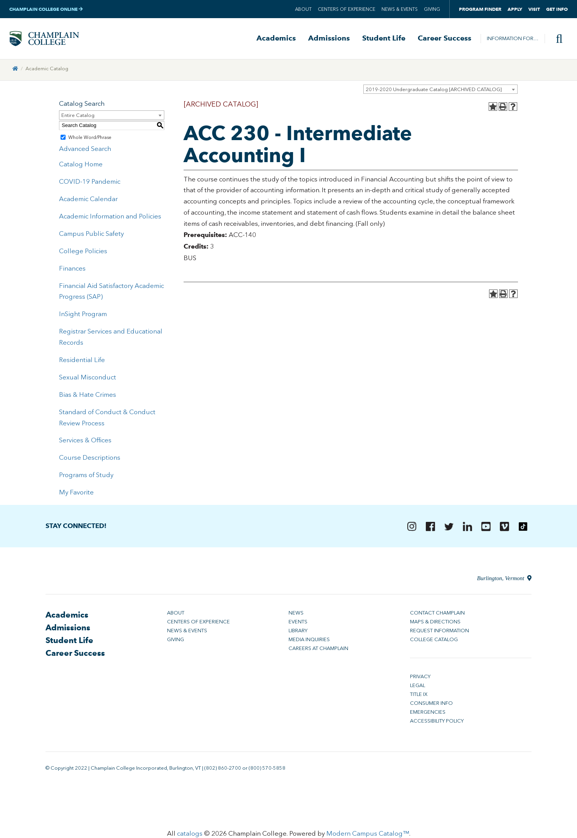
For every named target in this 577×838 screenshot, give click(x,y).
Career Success (444, 39)
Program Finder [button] (480, 9)
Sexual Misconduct (87, 378)
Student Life (383, 39)
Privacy (420, 678)
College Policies (83, 252)
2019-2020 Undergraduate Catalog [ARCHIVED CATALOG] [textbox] (434, 90)
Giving (432, 9)
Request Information (439, 632)
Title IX (418, 695)
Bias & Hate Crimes (87, 395)
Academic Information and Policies (110, 217)
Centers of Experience (346, 9)
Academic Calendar (88, 199)
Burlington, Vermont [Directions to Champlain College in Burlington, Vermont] (504, 579)
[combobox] (440, 90)
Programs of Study (86, 475)
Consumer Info (431, 704)
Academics (276, 39)
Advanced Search (85, 150)
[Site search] (556, 39)
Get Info (557, 9)
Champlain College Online (46, 9)
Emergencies (427, 713)
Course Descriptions (89, 458)
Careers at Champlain (318, 649)
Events (297, 623)
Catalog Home (81, 165)
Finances (72, 269)
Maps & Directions (435, 623)
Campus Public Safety (91, 234)
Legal (417, 686)
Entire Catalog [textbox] (77, 116)
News (296, 614)
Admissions (329, 39)
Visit (534, 9)
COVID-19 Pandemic (89, 182)
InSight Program (83, 315)
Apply (515, 9)
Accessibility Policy (437, 722)
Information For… (512, 39)
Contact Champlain (437, 614)
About (303, 9)
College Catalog (434, 640)
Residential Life (82, 360)
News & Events (399, 9)
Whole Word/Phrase (89, 138)
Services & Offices (85, 441)
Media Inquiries (309, 640)
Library (297, 632)
